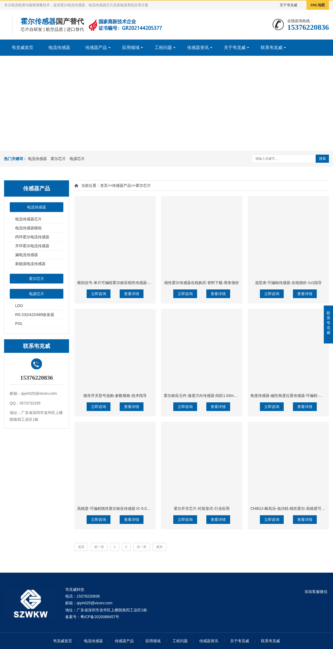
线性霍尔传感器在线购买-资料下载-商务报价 (201, 283)
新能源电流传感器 (30, 264)
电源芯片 (77, 158)
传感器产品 (96, 47)
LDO (19, 306)
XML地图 (318, 5)
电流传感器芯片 (28, 219)
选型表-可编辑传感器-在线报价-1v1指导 (288, 283)
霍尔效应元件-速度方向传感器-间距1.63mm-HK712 (207, 395)
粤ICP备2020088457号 (99, 617)
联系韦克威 (271, 47)
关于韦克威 (288, 5)
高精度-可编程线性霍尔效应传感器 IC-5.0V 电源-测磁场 (124, 508)
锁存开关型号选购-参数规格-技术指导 (114, 395)
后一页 (141, 547)
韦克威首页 (22, 47)
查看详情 (131, 294)
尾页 (159, 547)
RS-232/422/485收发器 (34, 314)
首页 (104, 185)
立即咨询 (98, 294)
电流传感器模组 (28, 228)
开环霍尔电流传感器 (32, 246)
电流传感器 (59, 47)
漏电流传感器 (26, 255)
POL (19, 323)
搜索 (322, 158)
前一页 (99, 547)
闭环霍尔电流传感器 (32, 237)
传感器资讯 (198, 47)
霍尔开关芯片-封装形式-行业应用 (201, 508)
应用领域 (130, 47)
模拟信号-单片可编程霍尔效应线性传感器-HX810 (118, 283)
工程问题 (163, 47)
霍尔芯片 (58, 158)
